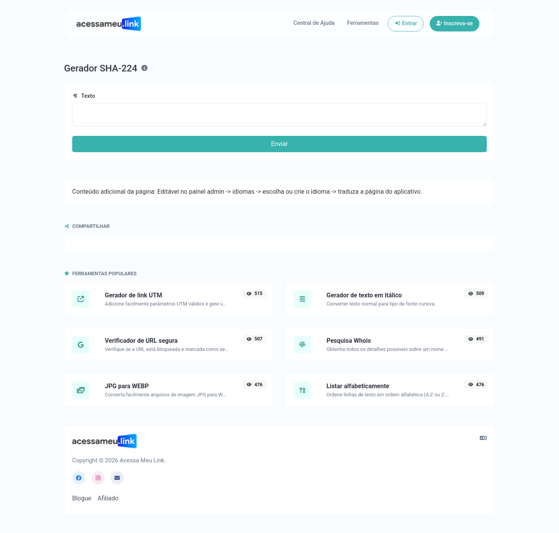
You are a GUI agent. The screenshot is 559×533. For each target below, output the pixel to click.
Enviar (279, 144)
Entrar (405, 23)
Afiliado (107, 498)
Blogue (81, 498)
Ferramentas (362, 23)
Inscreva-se (454, 23)
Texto (83, 96)
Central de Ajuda (314, 23)
